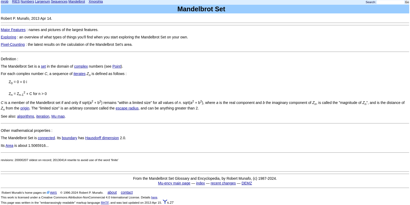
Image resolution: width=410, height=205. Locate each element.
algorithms (25, 116)
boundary (69, 138)
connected (46, 138)
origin (24, 108)
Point (116, 66)
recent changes (223, 183)
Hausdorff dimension (102, 138)
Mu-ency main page (174, 183)
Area (9, 145)
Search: (371, 2)
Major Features (13, 30)
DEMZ (247, 183)
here (154, 197)
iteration (42, 116)
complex (81, 66)
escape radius (127, 108)
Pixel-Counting (13, 44)
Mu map (58, 116)
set (43, 66)
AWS (53, 192)
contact (127, 192)
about (112, 192)
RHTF (105, 202)
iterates (79, 74)
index (200, 183)
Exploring (8, 37)
